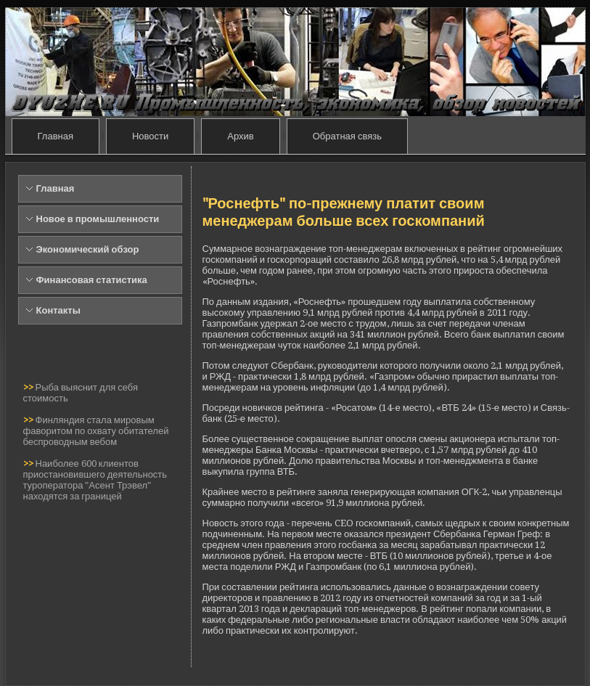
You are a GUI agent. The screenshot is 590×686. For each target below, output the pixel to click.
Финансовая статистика (91, 279)
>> (29, 387)
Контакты (58, 310)
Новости (150, 136)
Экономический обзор (87, 249)
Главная (55, 136)
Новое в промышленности (98, 218)
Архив (240, 136)
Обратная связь (347, 136)
